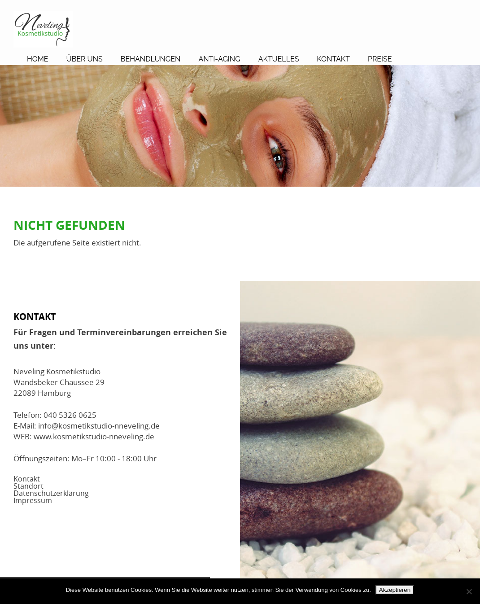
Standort (28, 486)
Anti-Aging (219, 59)
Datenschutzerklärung (51, 493)
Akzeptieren (394, 589)
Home (37, 59)
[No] (468, 591)
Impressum (32, 500)
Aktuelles (278, 59)
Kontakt (333, 59)
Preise (380, 59)
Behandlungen (151, 59)
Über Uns (84, 59)
